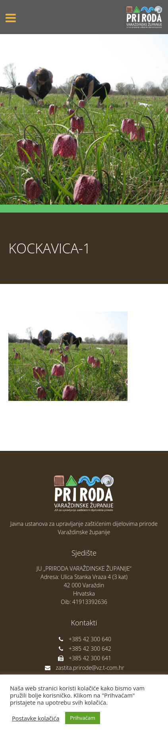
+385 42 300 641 (84, 658)
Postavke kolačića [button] (35, 718)
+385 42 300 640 (84, 639)
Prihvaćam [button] (82, 717)
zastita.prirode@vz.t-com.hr (84, 667)
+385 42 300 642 (84, 648)
